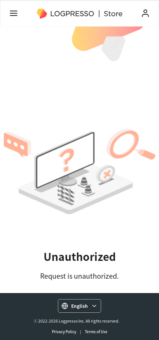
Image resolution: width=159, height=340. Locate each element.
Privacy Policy (64, 331)
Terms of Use (96, 331)
